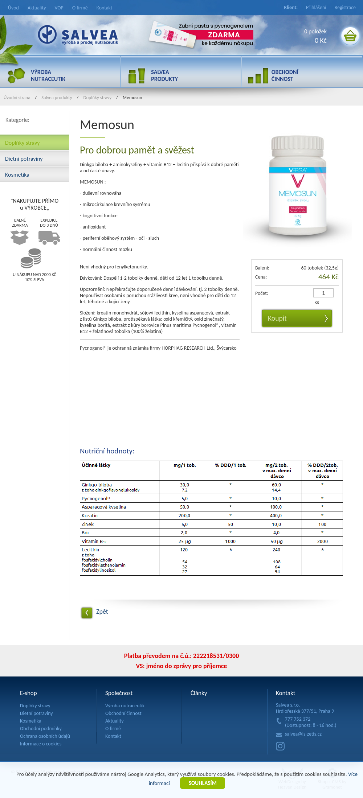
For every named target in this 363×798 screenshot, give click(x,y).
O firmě (80, 8)
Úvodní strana (17, 97)
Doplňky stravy (97, 97)
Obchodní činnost (123, 713)
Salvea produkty (56, 97)
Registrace (345, 7)
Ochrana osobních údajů (45, 736)
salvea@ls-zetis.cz (303, 734)
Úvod (13, 8)
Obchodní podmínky (41, 728)
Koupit (277, 318)
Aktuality (37, 8)
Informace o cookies (40, 744)
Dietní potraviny (24, 158)
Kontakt (105, 8)
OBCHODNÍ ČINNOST (285, 75)
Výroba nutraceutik (124, 706)
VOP (59, 8)
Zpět (102, 612)
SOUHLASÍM (203, 783)
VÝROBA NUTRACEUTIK (48, 75)
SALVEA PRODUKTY (164, 75)
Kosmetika (17, 174)
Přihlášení (316, 7)
